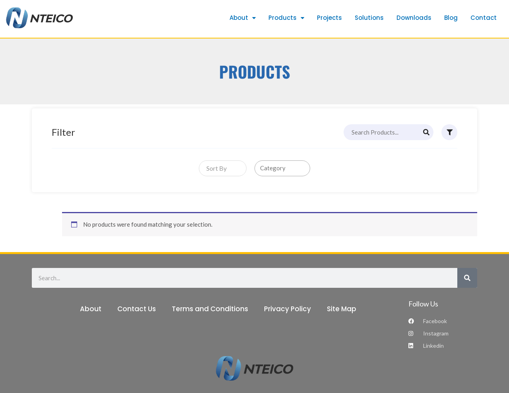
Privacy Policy (287, 309)
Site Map (341, 309)
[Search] (426, 132)
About (90, 309)
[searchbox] (284, 168)
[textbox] (215, 168)
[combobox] (223, 168)
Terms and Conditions (210, 309)
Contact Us (136, 309)
